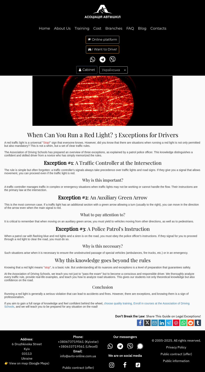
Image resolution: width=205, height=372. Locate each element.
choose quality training (117, 303)
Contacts (158, 28)
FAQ (130, 28)
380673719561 (72, 342)
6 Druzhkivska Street (27, 344)
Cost (97, 28)
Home (44, 28)
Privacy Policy (176, 347)
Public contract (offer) (78, 368)
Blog (142, 28)
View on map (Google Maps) (29, 363)
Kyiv (27, 349)
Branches (113, 28)
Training (82, 28)
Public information (176, 361)
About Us (62, 28)
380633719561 (73, 346)
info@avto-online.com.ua (78, 356)
